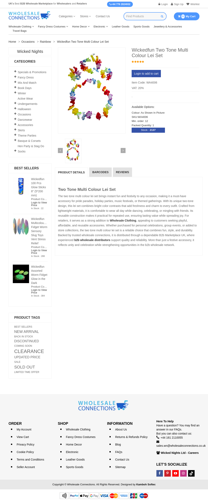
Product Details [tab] (71, 172)
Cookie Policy (25, 452)
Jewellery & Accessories (168, 26)
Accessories (25, 125)
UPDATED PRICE (27, 357)
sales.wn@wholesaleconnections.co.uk (181, 445)
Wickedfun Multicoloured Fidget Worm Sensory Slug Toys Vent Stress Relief (39, 231)
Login (163, 4)
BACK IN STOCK (23, 336)
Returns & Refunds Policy (131, 437)
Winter (22, 93)
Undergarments (28, 103)
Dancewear (25, 119)
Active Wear (25, 98)
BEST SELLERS (23, 327)
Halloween (24, 109)
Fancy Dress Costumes (51, 26)
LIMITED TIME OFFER (26, 372)
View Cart (23, 437)
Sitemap (120, 467)
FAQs (118, 452)
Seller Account (26, 467)
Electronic (99, 26)
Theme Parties (27, 135)
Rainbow (45, 41)
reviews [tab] (122, 172)
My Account (24, 429)
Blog (118, 444)
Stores (84, 16)
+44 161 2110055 (172, 437)
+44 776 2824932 (119, 4)
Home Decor (79, 26)
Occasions (28, 41)
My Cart (186, 16)
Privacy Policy (25, 444)
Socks (22, 151)
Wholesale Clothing (20, 26)
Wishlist (192, 4)
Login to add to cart (146, 73)
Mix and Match (27, 82)
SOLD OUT (24, 367)
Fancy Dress (26, 77)
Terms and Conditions (30, 459)
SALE (17, 362)
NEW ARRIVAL (26, 332)
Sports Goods (141, 26)
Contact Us (103, 16)
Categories (66, 16)
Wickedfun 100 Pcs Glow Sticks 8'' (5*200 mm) (38, 187)
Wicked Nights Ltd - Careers (180, 452)
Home (12, 41)
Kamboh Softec (146, 484)
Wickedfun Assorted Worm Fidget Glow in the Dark (39, 275)
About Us (121, 429)
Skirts (21, 130)
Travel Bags (20, 30)
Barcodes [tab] (100, 172)
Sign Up (177, 4)
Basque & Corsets (29, 140)
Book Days (25, 88)
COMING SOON (23, 346)
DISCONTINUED (26, 341)
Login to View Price (39, 203)
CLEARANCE (29, 351)
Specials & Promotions (32, 72)
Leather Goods (120, 26)
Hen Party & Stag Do (31, 146)
